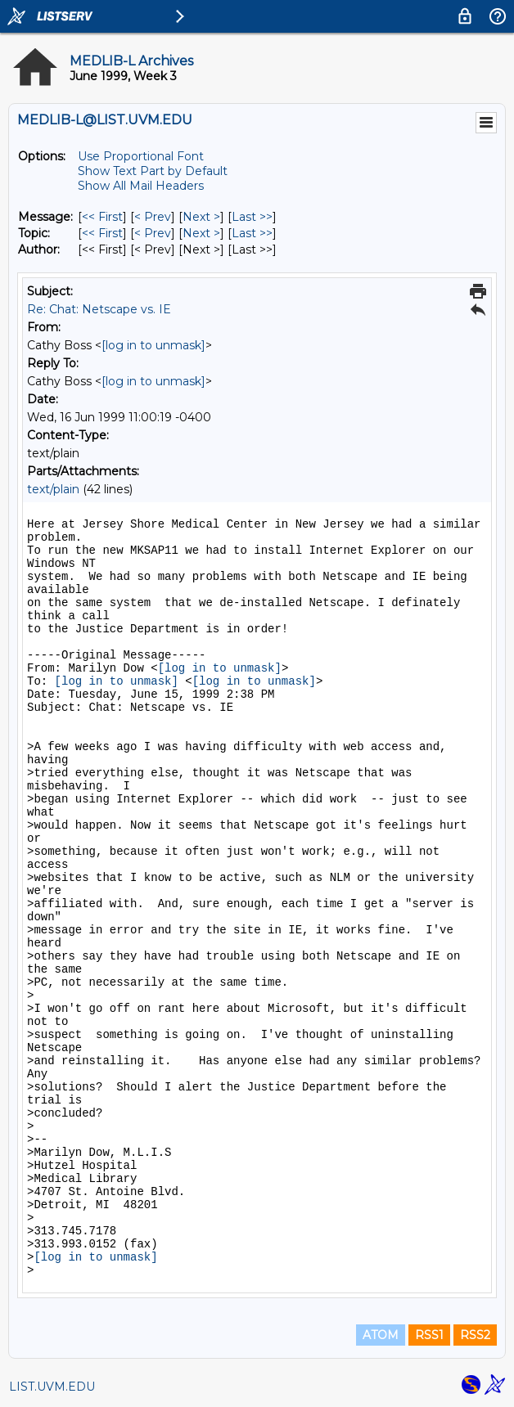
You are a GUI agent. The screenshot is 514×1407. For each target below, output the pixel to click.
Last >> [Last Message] (252, 216)
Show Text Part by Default (153, 171)
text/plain (53, 489)
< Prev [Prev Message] (152, 216)
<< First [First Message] (102, 216)
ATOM (381, 1335)
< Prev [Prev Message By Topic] (152, 233)
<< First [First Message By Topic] (102, 233)
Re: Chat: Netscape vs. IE (99, 309)
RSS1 (429, 1335)
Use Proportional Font (141, 156)
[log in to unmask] (153, 345)
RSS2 (475, 1335)
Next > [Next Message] (201, 216)
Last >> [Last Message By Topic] (252, 233)
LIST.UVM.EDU (52, 1386)
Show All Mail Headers (141, 185)
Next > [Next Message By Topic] (201, 233)
